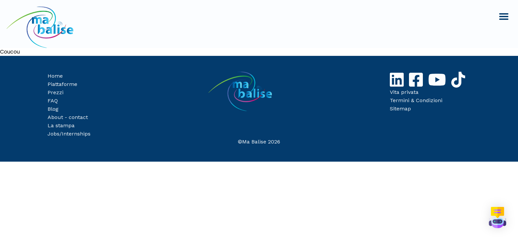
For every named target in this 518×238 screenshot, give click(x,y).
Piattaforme (62, 84)
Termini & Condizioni (416, 100)
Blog (53, 109)
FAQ (53, 101)
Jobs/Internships (69, 134)
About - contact (68, 117)
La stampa (61, 125)
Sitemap (400, 108)
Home (55, 76)
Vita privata (404, 92)
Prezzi (55, 92)
